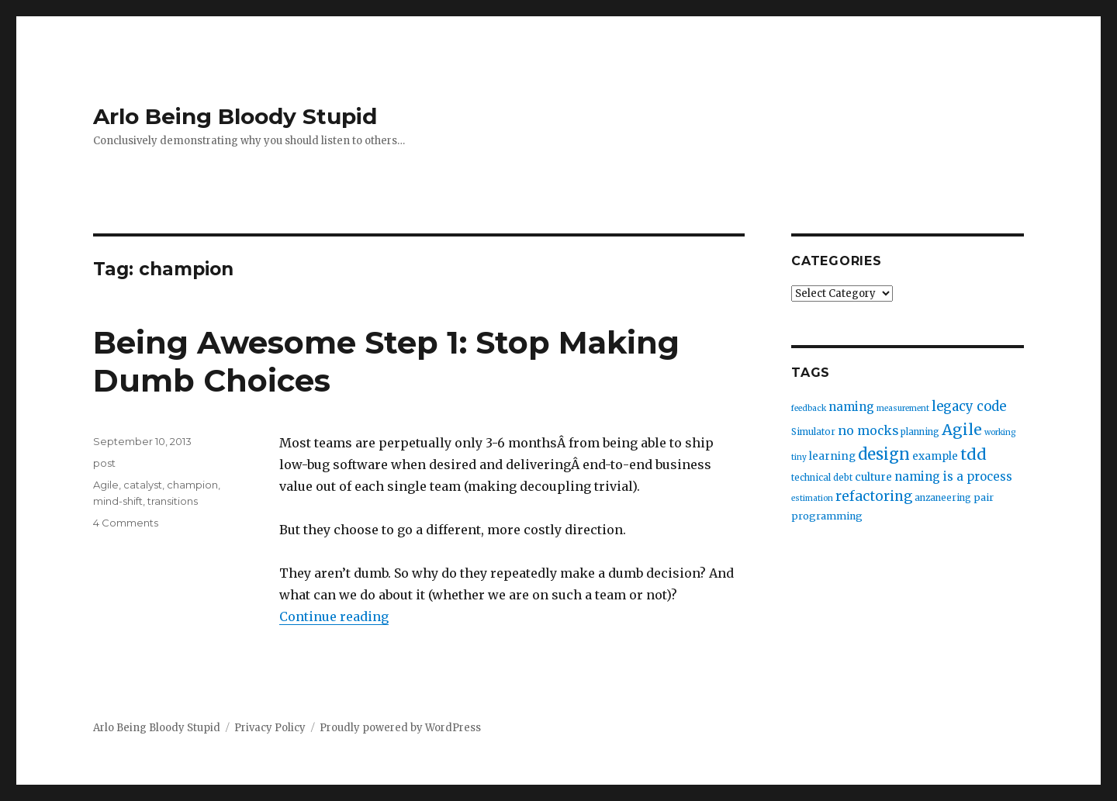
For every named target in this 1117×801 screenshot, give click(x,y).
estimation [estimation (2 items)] (812, 498)
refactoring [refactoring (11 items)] (873, 496)
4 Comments (125, 522)
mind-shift (118, 501)
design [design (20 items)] (884, 454)
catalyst (142, 484)
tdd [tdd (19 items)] (973, 454)
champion (192, 484)
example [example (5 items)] (935, 456)
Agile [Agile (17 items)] (962, 429)
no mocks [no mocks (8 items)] (868, 430)
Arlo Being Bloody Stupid (235, 116)
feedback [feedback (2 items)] (808, 408)
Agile (106, 484)
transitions (172, 501)
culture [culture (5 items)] (873, 477)
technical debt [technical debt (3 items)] (821, 477)
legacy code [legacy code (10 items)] (969, 407)
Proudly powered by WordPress (400, 727)
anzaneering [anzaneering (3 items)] (943, 497)
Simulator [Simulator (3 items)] (813, 431)
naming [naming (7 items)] (851, 406)
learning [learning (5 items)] (832, 456)
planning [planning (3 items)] (920, 431)
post (104, 463)
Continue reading (334, 616)
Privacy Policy (270, 727)
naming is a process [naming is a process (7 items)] (953, 476)
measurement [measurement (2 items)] (903, 408)
